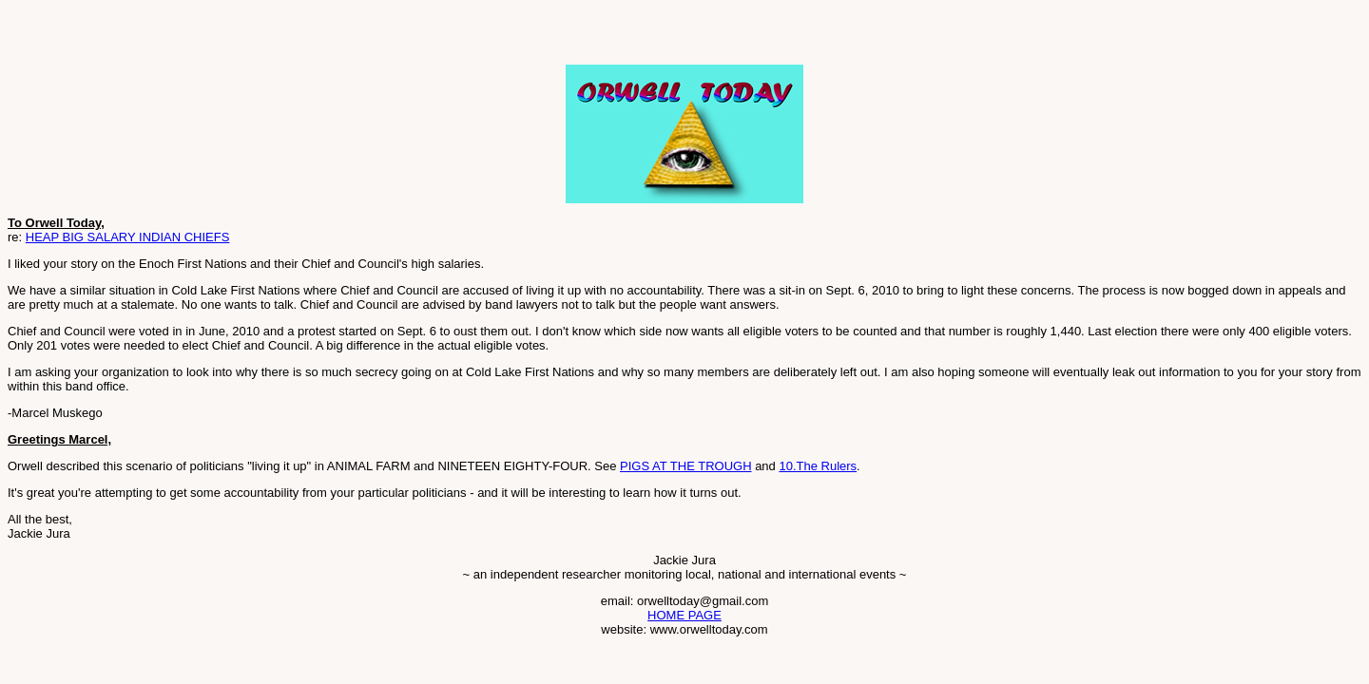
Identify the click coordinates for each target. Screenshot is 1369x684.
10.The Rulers (818, 466)
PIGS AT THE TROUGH (685, 466)
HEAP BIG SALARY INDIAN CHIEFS (128, 237)
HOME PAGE (684, 615)
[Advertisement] (230, 36)
